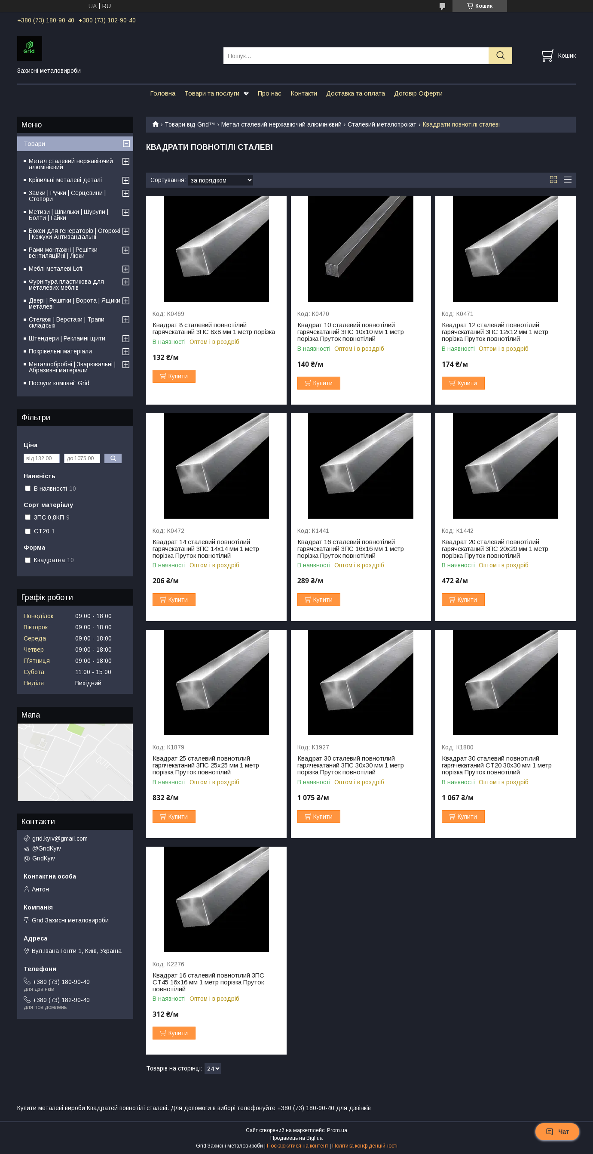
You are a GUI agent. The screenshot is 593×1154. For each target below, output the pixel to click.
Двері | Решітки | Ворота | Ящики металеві (74, 303)
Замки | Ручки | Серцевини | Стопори (67, 195)
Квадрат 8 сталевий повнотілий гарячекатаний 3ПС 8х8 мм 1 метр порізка (214, 328)
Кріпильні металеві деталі (65, 179)
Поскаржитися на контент (297, 1146)
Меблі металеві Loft (56, 268)
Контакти (303, 93)
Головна (162, 93)
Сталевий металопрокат (382, 124)
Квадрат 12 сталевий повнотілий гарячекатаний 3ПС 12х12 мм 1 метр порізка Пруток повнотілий (495, 332)
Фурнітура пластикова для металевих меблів (66, 284)
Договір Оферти (418, 93)
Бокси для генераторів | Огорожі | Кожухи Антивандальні (74, 233)
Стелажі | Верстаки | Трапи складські (66, 322)
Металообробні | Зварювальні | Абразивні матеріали (72, 367)
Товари (34, 143)
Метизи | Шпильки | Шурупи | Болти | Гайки (68, 214)
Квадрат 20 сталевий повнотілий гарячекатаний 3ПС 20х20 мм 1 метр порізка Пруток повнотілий (495, 548)
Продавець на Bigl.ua (296, 1138)
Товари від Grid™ (190, 124)
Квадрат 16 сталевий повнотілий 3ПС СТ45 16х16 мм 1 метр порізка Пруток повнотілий (208, 982)
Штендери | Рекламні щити (67, 338)
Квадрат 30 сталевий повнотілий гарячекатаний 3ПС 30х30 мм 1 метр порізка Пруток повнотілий (350, 765)
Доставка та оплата (355, 93)
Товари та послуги (211, 93)
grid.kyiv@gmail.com (60, 838)
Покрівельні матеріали (60, 351)
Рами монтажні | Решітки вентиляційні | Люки (63, 252)
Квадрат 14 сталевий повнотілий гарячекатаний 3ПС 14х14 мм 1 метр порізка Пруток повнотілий (206, 548)
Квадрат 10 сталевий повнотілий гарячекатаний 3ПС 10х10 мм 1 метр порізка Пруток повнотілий (350, 332)
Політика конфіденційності (364, 1146)
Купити (178, 376)
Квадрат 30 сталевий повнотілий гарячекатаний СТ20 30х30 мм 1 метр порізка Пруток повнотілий (497, 765)
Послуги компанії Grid (59, 383)
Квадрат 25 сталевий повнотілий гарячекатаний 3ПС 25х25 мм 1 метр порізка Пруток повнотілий (206, 765)
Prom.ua (337, 1130)
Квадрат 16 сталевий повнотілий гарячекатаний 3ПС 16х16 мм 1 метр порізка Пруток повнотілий (350, 548)
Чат (557, 1131)
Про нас (269, 93)
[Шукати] (500, 55)
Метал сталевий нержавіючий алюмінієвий (281, 124)
